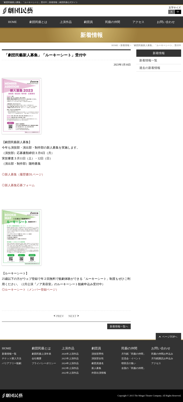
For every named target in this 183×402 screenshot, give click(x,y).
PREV (60, 316)
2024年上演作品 (70, 363)
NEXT (72, 316)
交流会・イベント (131, 358)
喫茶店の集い (128, 363)
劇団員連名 (98, 363)
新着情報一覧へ (119, 326)
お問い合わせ (166, 22)
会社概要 (36, 358)
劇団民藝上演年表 (41, 353)
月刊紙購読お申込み (162, 358)
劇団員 (88, 22)
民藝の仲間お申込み (162, 353)
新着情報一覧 (148, 60)
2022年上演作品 (70, 372)
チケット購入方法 (11, 358)
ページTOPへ (169, 336)
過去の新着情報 (149, 67)
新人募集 (96, 368)
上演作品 (66, 22)
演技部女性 (98, 358)
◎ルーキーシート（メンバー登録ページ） (30, 289)
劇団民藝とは (38, 22)
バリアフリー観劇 (11, 363)
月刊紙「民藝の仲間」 (133, 353)
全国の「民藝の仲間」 (133, 368)
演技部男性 (98, 353)
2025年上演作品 (70, 358)
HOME (12, 22)
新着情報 (124, 45)
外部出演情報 (99, 372)
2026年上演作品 (70, 353)
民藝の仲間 (112, 22)
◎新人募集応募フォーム (18, 185)
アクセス (138, 22)
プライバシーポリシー (44, 363)
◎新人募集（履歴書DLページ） (23, 174)
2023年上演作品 (70, 368)
